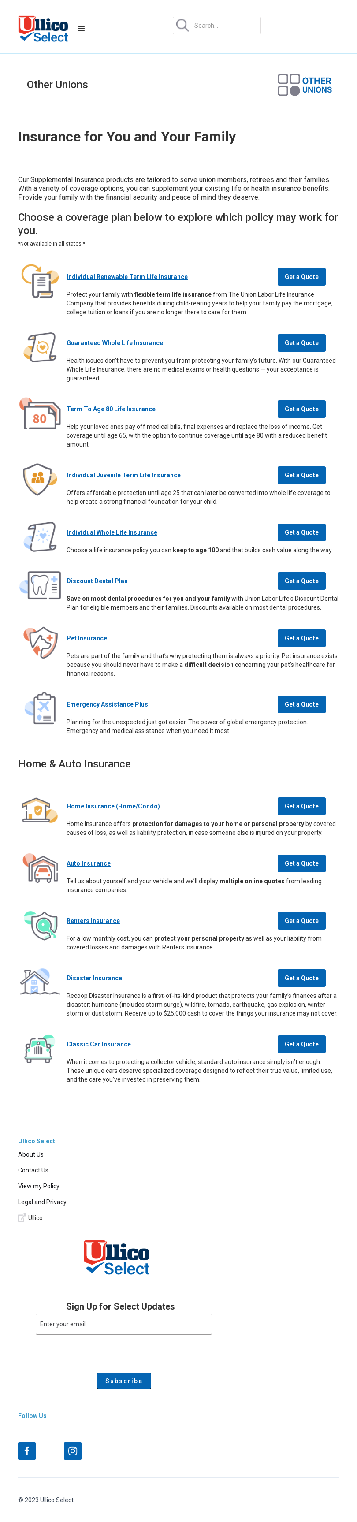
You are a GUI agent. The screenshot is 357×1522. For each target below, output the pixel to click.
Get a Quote (302, 276)
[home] (43, 28)
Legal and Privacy (42, 1202)
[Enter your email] (124, 1324)
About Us (31, 1154)
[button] (81, 29)
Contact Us (33, 1170)
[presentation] (103, 1352)
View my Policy (39, 1186)
